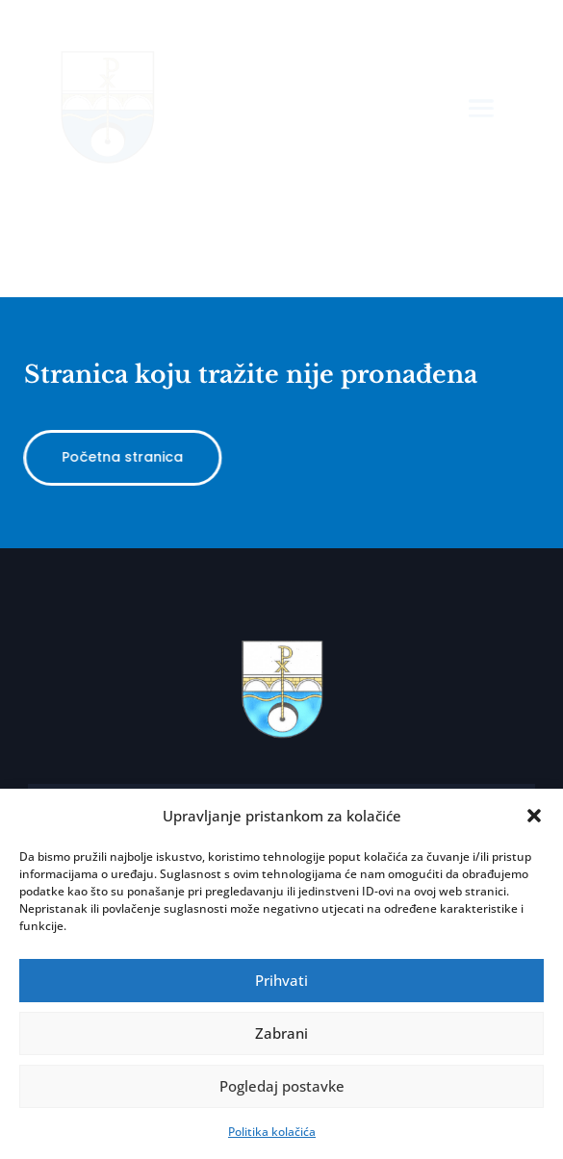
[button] (534, 815)
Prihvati (281, 980)
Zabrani (281, 1033)
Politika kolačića (272, 1131)
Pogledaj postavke (282, 1086)
